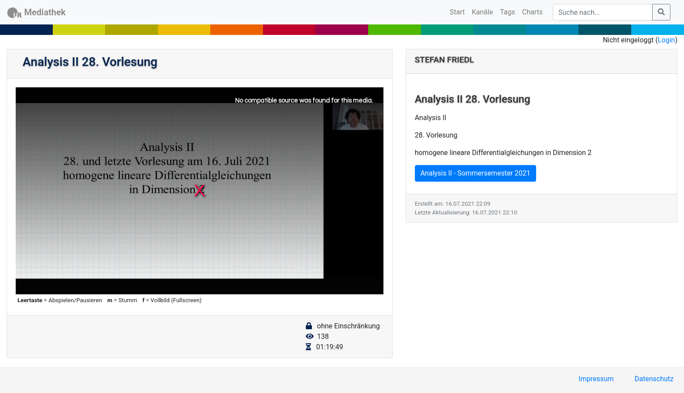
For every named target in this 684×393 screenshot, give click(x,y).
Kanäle (482, 12)
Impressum (596, 379)
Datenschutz (654, 379)
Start (459, 11)
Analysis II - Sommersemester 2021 (475, 173)
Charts (532, 12)
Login (666, 40)
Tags (507, 12)
